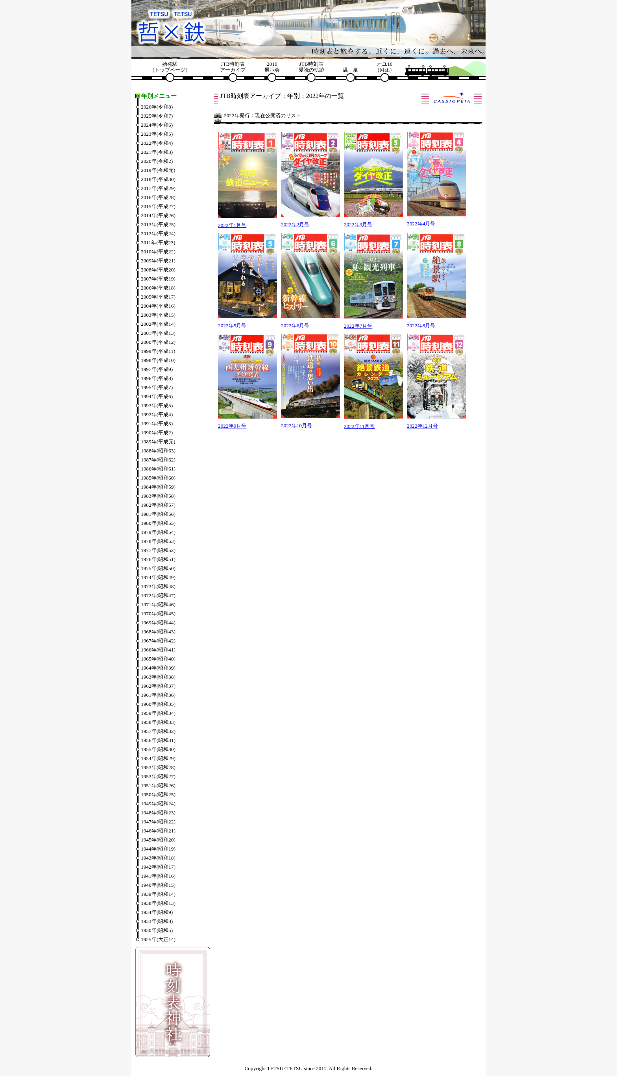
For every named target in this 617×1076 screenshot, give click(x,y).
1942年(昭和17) (158, 867)
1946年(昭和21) (158, 831)
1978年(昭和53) (158, 541)
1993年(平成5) (157, 405)
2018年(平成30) (158, 179)
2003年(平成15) (158, 315)
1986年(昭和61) (158, 469)
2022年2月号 (295, 224)
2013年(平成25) (158, 224)
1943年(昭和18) (158, 858)
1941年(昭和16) (158, 876)
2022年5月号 (232, 326)
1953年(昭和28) (158, 767)
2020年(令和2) (157, 161)
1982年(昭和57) (158, 505)
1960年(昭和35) (158, 704)
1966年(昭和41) (158, 650)
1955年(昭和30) (158, 749)
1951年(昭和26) (158, 785)
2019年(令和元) (158, 170)
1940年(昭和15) (158, 885)
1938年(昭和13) (158, 903)
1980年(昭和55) (158, 523)
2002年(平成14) (158, 324)
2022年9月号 (232, 426)
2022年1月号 (232, 225)
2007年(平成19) (158, 279)
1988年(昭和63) (158, 451)
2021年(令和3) (157, 152)
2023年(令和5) (157, 134)
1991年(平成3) (157, 423)
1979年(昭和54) (158, 532)
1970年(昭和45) (158, 613)
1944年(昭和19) (158, 849)
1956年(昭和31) (158, 740)
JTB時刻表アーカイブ (233, 67)
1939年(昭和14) (158, 894)
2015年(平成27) (158, 206)
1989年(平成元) (158, 442)
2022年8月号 (421, 326)
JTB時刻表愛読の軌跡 (311, 67)
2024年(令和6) (157, 125)
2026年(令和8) (157, 107)
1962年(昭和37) (158, 686)
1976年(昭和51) (158, 559)
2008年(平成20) (158, 270)
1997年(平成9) (157, 369)
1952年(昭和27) (158, 776)
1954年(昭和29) (158, 758)
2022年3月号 (358, 224)
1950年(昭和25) (158, 794)
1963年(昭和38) (158, 677)
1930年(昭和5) (157, 930)
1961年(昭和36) (158, 695)
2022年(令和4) (157, 143)
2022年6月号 (295, 326)
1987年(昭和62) (158, 460)
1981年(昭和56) (158, 514)
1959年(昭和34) (158, 713)
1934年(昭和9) (157, 912)
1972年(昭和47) (158, 595)
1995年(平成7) (157, 387)
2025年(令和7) (157, 116)
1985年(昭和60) (158, 478)
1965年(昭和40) (158, 659)
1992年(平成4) (157, 414)
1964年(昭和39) (158, 668)
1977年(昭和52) (158, 550)
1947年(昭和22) (158, 822)
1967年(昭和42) (158, 641)
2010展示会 (272, 67)
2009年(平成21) (158, 261)
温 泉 (350, 70)
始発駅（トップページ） (170, 67)
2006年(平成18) (158, 288)
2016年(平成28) (158, 197)
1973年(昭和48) (158, 586)
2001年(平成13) (158, 333)
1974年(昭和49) (158, 577)
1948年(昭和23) (158, 813)
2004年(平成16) (158, 306)
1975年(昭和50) (158, 568)
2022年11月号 (359, 426)
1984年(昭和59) (158, 487)
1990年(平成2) (157, 433)
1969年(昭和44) (158, 623)
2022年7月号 (358, 326)
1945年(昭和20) (158, 840)
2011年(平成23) (158, 242)
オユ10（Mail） (385, 67)
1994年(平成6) (157, 396)
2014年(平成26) (158, 215)
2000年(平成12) (158, 342)
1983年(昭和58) (158, 496)
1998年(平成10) (158, 360)
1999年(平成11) (158, 351)
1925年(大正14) (158, 939)
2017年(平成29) (158, 188)
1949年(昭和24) (158, 804)
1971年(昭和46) (158, 604)
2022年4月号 (421, 224)
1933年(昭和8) (157, 921)
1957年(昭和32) (158, 731)
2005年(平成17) (158, 297)
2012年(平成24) (158, 233)
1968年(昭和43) (158, 632)
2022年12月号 (422, 426)
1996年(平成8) (157, 378)
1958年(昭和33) (158, 722)
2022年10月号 (296, 425)
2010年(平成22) (158, 252)
